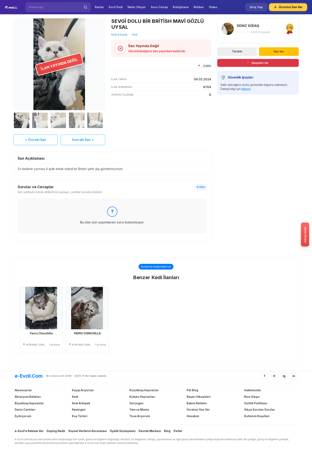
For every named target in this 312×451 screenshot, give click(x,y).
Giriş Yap (256, 7)
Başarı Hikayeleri (199, 396)
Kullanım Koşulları (257, 416)
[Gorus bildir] (305, 234)
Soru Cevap (159, 7)
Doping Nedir (56, 431)
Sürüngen (136, 403)
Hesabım (193, 416)
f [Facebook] (264, 376)
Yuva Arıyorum (139, 416)
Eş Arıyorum (23, 416)
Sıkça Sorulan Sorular (259, 409)
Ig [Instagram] (284, 376)
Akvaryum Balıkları (28, 396)
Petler (178, 431)
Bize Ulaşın (252, 396)
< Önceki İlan (35, 140)
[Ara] (85, 7)
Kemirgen (79, 409)
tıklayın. (246, 89)
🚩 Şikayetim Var (257, 62)
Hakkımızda (252, 390)
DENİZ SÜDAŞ (248, 26)
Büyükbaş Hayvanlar (29, 403)
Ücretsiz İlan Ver (288, 7)
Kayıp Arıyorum (83, 390)
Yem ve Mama (139, 409)
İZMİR (207, 66)
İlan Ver (279, 51)
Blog (167, 431)
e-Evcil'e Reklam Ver (29, 431)
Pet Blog (192, 390)
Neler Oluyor (137, 7)
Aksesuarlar (23, 390)
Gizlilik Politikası (255, 403)
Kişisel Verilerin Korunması (87, 431)
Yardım (237, 51)
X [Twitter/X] (274, 376)
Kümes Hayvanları (142, 396)
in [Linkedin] (293, 376)
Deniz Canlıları (25, 409)
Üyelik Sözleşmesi (123, 431)
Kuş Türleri (79, 416)
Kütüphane (181, 7)
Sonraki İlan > (83, 140)
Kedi (134, 34)
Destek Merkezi (150, 431)
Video (213, 7)
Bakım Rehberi (197, 403)
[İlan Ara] (55, 7)
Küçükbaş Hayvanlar (144, 390)
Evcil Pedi (116, 7)
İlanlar (99, 7)
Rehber (199, 7)
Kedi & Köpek (119, 34)
